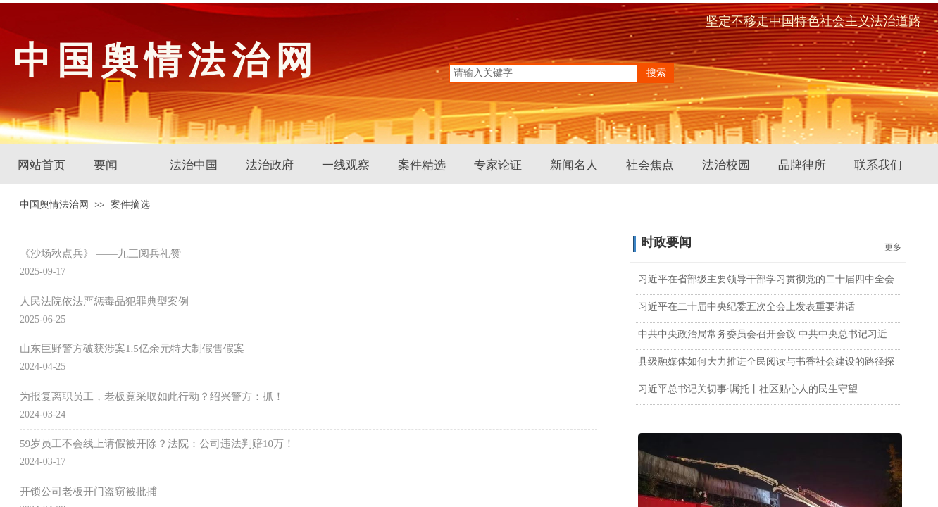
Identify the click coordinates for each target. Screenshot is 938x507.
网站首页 (41, 165)
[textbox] (544, 73)
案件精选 (422, 165)
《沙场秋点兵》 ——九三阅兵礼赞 (100, 253)
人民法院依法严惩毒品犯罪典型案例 (104, 301)
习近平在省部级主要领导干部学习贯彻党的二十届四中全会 (766, 279)
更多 (892, 247)
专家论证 (498, 165)
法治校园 (726, 165)
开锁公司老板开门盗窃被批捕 (88, 491)
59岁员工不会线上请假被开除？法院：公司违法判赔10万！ (157, 443)
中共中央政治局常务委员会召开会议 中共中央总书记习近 (762, 334)
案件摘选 (130, 204)
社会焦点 (650, 165)
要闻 (106, 165)
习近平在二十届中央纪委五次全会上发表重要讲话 (746, 306)
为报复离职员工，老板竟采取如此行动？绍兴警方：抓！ (152, 396)
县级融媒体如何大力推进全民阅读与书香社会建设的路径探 (766, 361)
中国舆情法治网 (54, 204)
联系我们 (878, 165)
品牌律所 (802, 165)
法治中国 (194, 165)
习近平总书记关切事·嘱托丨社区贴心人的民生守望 (748, 389)
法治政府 (270, 165)
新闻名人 (574, 165)
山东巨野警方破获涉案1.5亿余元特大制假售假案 (132, 348)
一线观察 (346, 165)
